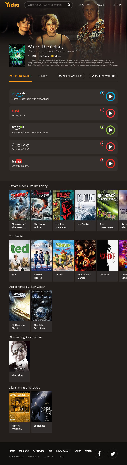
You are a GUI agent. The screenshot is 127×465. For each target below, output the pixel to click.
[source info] (101, 93)
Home (12, 451)
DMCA (61, 456)
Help (50, 451)
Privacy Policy (33, 456)
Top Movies (38, 451)
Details (43, 76)
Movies (101, 5)
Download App (63, 451)
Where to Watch (20, 76)
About (78, 451)
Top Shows (24, 451)
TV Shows (85, 5)
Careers (88, 451)
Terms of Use (49, 456)
